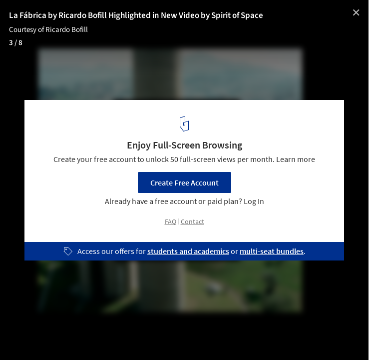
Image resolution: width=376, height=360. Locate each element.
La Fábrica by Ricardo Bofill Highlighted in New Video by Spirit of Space (136, 16)
